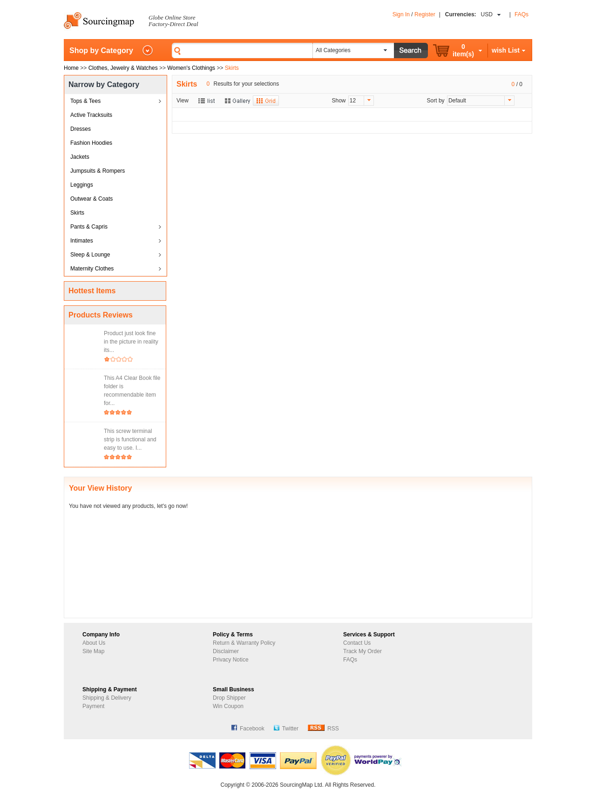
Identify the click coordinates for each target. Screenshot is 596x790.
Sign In (401, 14)
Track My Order (362, 651)
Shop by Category (101, 50)
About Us (93, 643)
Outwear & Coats (91, 199)
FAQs (521, 14)
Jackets (79, 157)
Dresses (80, 129)
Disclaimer (226, 651)
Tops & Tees (85, 101)
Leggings (81, 185)
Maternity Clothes (92, 268)
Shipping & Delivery (106, 698)
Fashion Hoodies (91, 143)
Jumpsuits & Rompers (97, 171)
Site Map (93, 651)
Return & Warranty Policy (244, 643)
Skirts (77, 212)
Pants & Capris (89, 226)
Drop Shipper (229, 698)
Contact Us (357, 643)
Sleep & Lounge (90, 254)
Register (424, 14)
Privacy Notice (231, 659)
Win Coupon (228, 706)
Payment (93, 706)
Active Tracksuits (91, 115)
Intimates (81, 240)
